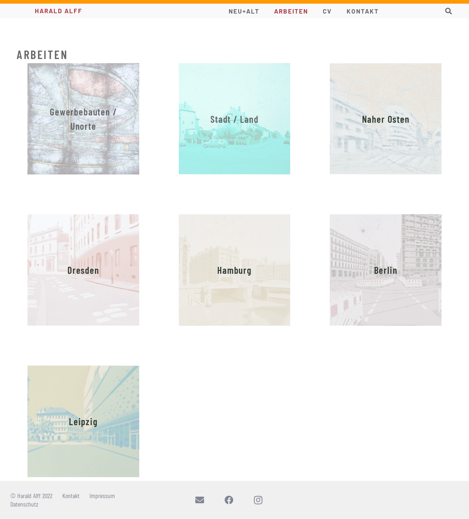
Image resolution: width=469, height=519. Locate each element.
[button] (448, 11)
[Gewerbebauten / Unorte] (83, 119)
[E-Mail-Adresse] (200, 500)
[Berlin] (386, 270)
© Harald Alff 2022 (31, 496)
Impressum (102, 496)
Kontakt (71, 496)
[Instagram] (258, 500)
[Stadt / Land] (235, 119)
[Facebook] (229, 500)
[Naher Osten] (386, 119)
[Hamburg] (235, 270)
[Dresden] (83, 270)
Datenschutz (24, 504)
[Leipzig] (83, 421)
